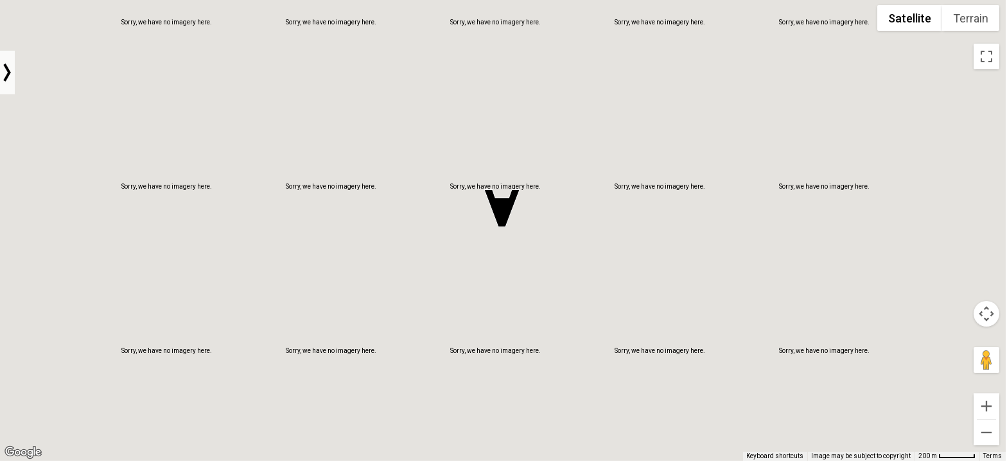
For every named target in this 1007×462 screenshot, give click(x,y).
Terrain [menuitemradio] (970, 18)
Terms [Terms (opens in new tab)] (992, 455)
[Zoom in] (986, 406)
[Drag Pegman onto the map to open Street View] (986, 360)
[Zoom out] (986, 432)
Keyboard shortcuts (774, 455)
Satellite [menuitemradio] (909, 18)
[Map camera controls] (986, 314)
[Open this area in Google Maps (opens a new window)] (23, 452)
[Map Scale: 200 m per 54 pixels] (947, 456)
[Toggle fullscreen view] (986, 56)
